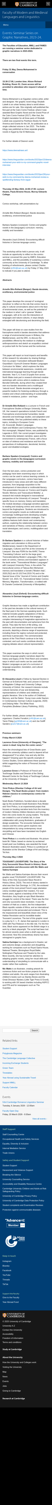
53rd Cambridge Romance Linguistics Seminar (23, 1102)
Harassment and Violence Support (18, 1170)
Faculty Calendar (10, 1087)
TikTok (5, 1284)
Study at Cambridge (12, 1349)
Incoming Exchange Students (16, 1063)
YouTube (6, 1275)
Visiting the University (12, 1367)
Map (4, 1372)
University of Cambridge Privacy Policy (20, 1196)
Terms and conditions (12, 1342)
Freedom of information (13, 1338)
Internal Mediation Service (14, 1148)
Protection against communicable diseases (21, 1210)
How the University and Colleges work (19, 1362)
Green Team (8, 1068)
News (5, 1377)
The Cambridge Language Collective (19, 1058)
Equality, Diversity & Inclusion (16, 1144)
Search (48, 4)
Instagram (7, 1261)
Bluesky (6, 1266)
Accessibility (8, 1334)
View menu (4, 4)
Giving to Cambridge (12, 1391)
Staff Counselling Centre (13, 1134)
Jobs (5, 1386)
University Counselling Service (16, 1179)
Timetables (7, 1073)
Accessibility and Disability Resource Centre (22, 1184)
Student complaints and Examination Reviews (23, 1205)
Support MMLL (9, 1083)
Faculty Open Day (11, 1111)
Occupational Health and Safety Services (21, 1139)
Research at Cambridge (14, 1398)
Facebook (7, 1270)
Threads (6, 1280)
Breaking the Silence (12, 1175)
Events (6, 1381)
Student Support (10, 1048)
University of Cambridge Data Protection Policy (23, 1201)
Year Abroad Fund (11, 1302)
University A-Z (9, 1326)
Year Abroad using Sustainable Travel (19, 1078)
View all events (39, 1119)
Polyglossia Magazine (12, 1053)
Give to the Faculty (11, 1297)
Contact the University (12, 1330)
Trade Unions (8, 1153)
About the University (13, 1357)
